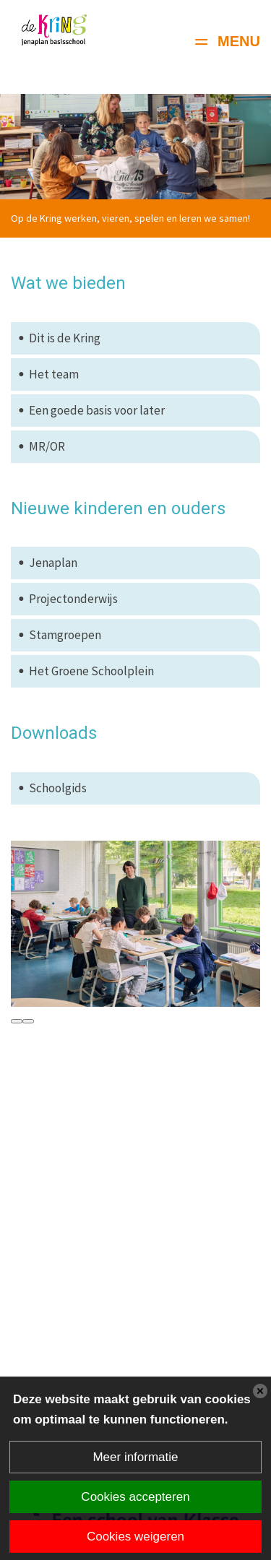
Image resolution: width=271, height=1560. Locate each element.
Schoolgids (58, 788)
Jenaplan (53, 563)
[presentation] (16, 1021)
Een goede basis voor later (97, 410)
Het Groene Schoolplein (91, 671)
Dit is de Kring (64, 338)
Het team (54, 374)
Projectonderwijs (73, 599)
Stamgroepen (65, 635)
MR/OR (47, 446)
